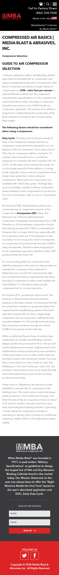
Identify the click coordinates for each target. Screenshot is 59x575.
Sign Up (29, 530)
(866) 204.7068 (46, 13)
